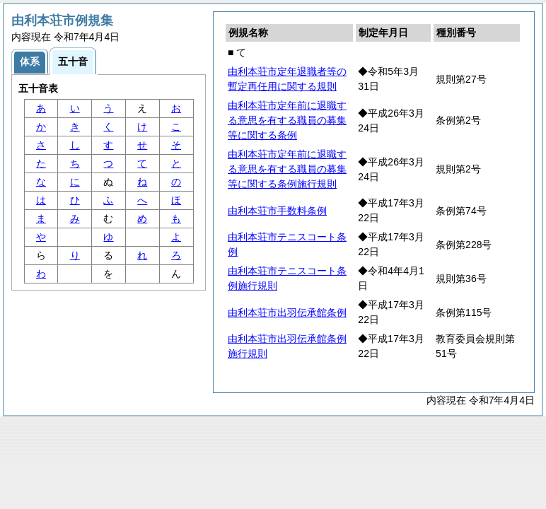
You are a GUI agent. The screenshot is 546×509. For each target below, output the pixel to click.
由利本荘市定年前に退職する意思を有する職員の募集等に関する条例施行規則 (287, 168)
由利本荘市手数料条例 (277, 210)
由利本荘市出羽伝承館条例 (287, 312)
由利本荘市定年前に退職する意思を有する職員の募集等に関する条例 (287, 120)
